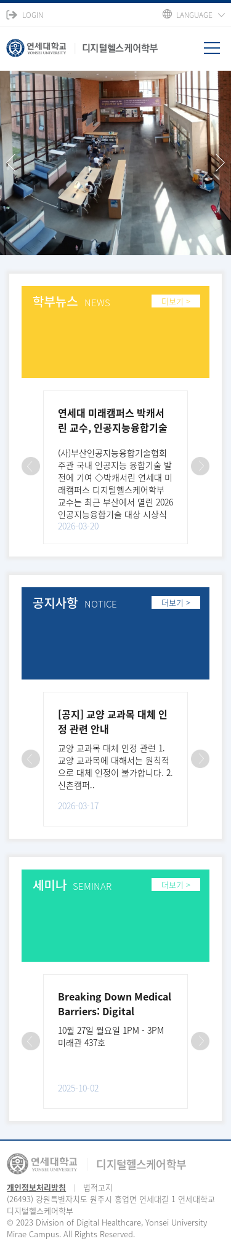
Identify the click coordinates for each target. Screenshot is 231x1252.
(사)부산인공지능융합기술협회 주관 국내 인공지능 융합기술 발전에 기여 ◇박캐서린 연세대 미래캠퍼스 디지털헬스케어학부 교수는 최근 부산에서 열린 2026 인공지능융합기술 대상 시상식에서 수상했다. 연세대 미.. (115, 489)
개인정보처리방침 (36, 1187)
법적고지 (98, 1187)
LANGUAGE (194, 14)
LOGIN (32, 14)
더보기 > (175, 301)
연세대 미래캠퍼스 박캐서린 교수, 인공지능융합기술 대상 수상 (113, 427)
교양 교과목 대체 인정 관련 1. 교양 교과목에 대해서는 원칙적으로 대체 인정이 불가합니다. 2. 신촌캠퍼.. (115, 766)
